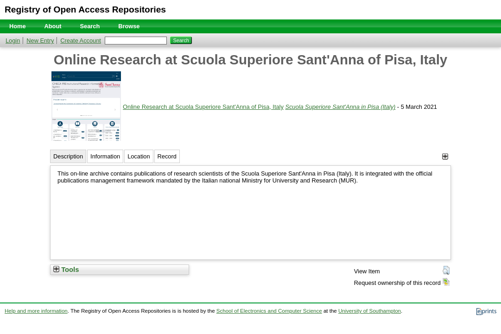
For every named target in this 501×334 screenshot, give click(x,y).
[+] (445, 156)
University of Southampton (369, 311)
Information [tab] (105, 156)
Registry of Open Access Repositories (85, 9)
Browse (129, 26)
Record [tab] (167, 156)
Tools (66, 269)
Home (17, 26)
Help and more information (36, 311)
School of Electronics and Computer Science (269, 311)
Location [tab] (138, 156)
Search (90, 26)
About (53, 26)
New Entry (40, 40)
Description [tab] (68, 156)
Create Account (80, 40)
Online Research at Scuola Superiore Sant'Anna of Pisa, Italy (203, 106)
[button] (446, 270)
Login (13, 40)
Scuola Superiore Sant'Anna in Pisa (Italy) (340, 106)
